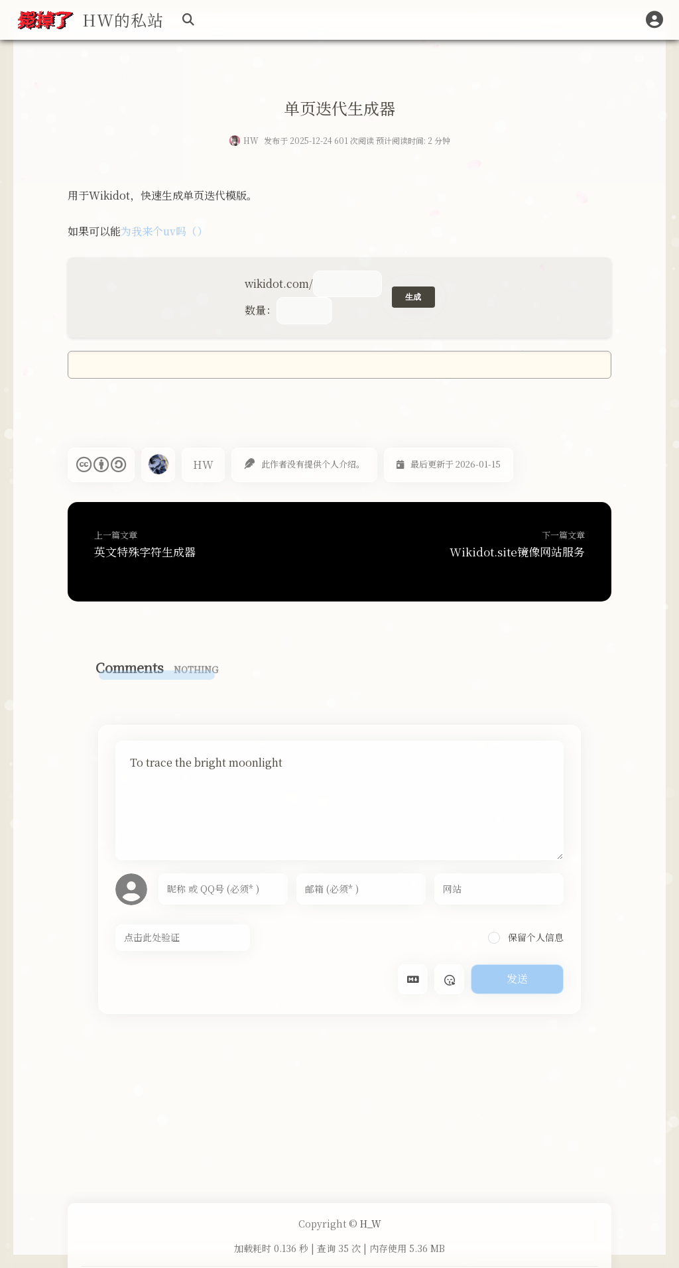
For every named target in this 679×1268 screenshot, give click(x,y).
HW (251, 140)
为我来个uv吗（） (164, 231)
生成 (413, 297)
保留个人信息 (526, 937)
